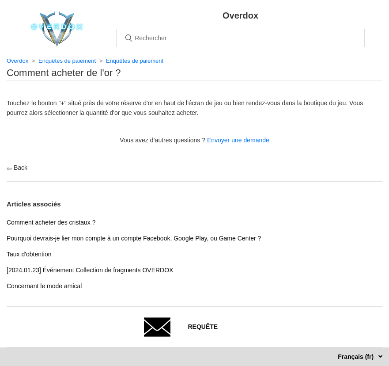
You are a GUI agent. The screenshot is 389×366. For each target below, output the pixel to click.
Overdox (17, 60)
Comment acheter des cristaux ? (51, 222)
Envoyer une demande (238, 140)
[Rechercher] (240, 38)
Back (17, 167)
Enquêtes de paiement (67, 60)
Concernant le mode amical (44, 286)
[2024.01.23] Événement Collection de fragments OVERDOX (90, 270)
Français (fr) (356, 356)
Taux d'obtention (29, 254)
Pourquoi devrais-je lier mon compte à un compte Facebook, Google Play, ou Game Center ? (134, 238)
